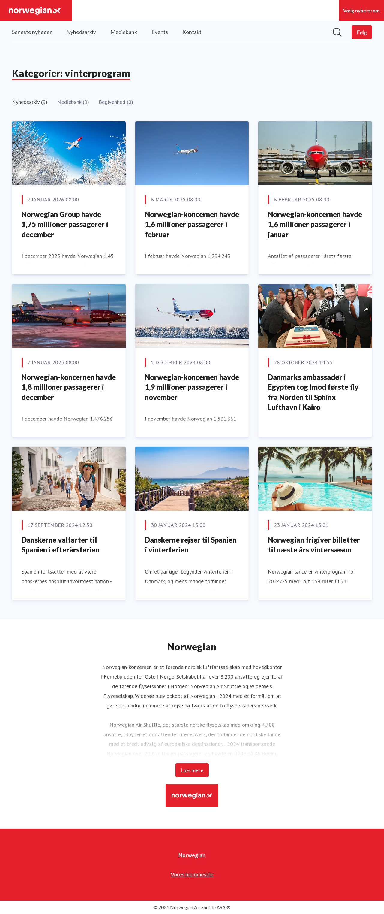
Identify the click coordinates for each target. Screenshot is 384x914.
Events (160, 32)
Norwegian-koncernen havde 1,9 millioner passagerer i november (192, 387)
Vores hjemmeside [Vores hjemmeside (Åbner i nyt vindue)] (192, 874)
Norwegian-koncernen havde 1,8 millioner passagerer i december (69, 387)
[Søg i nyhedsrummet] (337, 32)
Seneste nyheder (32, 32)
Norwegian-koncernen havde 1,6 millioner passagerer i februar (192, 224)
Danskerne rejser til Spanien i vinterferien (190, 544)
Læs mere (192, 770)
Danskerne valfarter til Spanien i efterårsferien (60, 544)
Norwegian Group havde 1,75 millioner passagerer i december (65, 224)
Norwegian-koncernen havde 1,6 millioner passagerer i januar (315, 224)
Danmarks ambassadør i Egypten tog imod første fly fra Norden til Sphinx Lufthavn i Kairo (313, 392)
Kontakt (192, 32)
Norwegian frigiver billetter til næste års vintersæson (314, 544)
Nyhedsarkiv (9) (29, 101)
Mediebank (123, 32)
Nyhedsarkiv (81, 32)
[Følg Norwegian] (362, 32)
